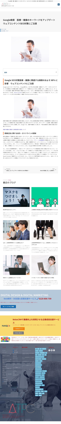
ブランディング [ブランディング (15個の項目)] (38, 375)
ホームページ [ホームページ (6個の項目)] (42, 377)
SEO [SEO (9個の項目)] (36, 354)
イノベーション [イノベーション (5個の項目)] (38, 362)
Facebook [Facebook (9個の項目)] (44, 348)
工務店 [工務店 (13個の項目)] (42, 391)
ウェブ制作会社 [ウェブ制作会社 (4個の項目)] (38, 366)
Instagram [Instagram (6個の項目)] (37, 352)
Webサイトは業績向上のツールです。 (12, 277)
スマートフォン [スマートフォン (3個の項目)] (38, 373)
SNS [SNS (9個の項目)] (43, 354)
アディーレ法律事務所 (39, 140)
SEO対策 (3, 31)
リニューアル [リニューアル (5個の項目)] (38, 391)
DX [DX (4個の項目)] (40, 348)
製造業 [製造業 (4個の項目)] (40, 393)
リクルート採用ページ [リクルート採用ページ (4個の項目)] (39, 389)
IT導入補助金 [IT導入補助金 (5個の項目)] (42, 352)
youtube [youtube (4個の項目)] (37, 360)
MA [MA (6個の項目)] (46, 352)
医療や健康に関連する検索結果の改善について (14, 129)
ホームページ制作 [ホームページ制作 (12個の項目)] (38, 381)
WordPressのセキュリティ (9, 209)
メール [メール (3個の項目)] (43, 385)
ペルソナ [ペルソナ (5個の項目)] (37, 377)
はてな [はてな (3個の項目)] (41, 360)
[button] (59, 4)
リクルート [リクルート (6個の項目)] (37, 387)
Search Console (18, 92)
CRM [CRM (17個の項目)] (38, 348)
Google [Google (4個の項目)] (37, 350)
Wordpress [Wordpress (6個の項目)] (44, 358)
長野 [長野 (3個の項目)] (43, 393)
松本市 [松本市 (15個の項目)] (46, 391)
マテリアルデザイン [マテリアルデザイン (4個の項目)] (39, 383)
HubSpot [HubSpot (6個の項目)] (40, 350)
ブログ (6, 31)
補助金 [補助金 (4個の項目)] (37, 393)
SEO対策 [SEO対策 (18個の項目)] (39, 354)
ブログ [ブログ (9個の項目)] (43, 375)
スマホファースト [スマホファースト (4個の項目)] (38, 371)
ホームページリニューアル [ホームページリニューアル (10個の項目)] (40, 379)
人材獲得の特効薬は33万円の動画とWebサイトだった (44, 209)
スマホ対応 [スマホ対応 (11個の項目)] (44, 371)
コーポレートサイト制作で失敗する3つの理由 (42, 277)
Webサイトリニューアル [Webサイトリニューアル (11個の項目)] (40, 356)
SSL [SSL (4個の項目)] (45, 354)
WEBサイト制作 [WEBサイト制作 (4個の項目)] (38, 358)
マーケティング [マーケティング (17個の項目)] (38, 385)
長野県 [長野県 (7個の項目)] (40, 395)
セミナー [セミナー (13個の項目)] (43, 373)
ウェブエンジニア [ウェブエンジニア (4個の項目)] (38, 364)
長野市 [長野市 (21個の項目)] (37, 395)
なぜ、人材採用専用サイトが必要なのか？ (13, 242)
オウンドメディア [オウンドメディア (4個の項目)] (38, 368)
